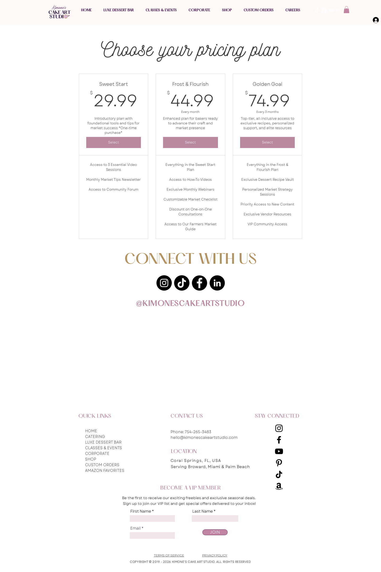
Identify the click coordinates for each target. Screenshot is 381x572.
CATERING (95, 436)
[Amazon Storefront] (279, 486)
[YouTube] (279, 451)
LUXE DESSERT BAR (103, 442)
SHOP (90, 459)
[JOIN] (215, 532)
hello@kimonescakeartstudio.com (204, 437)
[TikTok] (181, 283)
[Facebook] (199, 283)
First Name (140, 511)
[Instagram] (164, 283)
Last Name (202, 511)
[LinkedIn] (217, 283)
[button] (346, 9)
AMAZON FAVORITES (104, 470)
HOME (91, 431)
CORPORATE (97, 453)
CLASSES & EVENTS (103, 448)
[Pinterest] (279, 463)
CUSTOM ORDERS (102, 465)
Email (135, 528)
